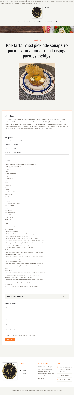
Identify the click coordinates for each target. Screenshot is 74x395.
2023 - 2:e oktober (18, 141)
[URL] (37, 330)
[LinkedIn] (63, 296)
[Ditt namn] (37, 320)
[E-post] (66, 296)
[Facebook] (60, 296)
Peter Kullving (17, 152)
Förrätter (37, 40)
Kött (14, 149)
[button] (56, 21)
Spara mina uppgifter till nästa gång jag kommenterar (20, 335)
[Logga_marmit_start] (37, 7)
